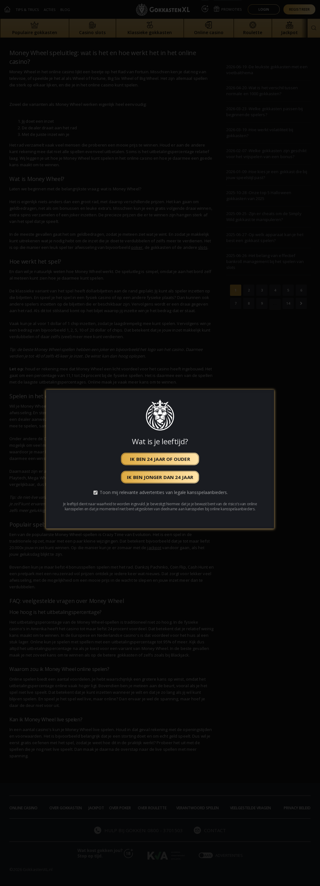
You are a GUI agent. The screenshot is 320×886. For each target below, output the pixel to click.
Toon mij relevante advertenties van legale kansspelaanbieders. (164, 493)
